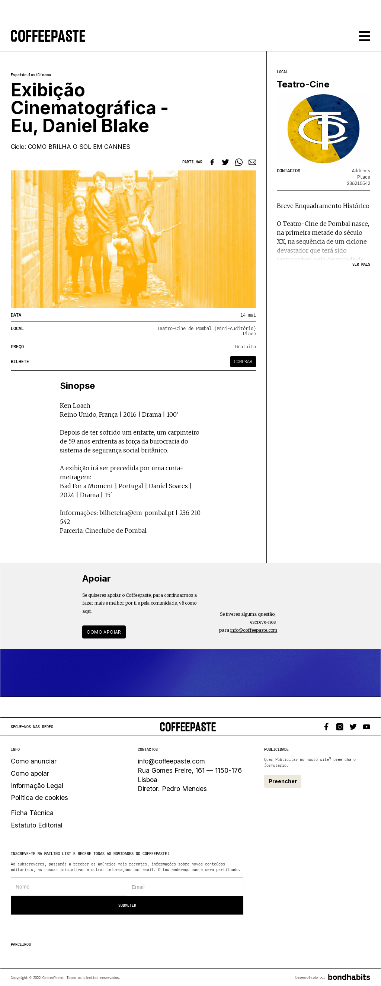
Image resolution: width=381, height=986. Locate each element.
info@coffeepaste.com (253, 630)
